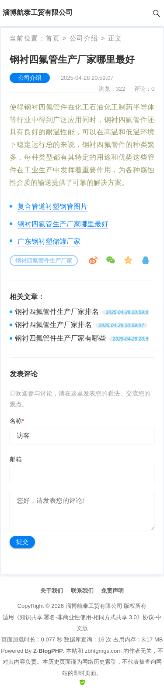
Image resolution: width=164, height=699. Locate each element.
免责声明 (112, 590)
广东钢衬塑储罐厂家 (48, 241)
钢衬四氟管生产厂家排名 (53, 324)
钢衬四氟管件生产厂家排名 (57, 311)
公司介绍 (84, 38)
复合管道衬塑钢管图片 (52, 206)
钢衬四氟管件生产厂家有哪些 (60, 338)
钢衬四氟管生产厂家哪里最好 (62, 224)
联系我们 (82, 590)
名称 (17, 420)
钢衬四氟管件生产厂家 (43, 260)
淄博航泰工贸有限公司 (94, 606)
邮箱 (16, 459)
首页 (52, 38)
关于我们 (51, 590)
